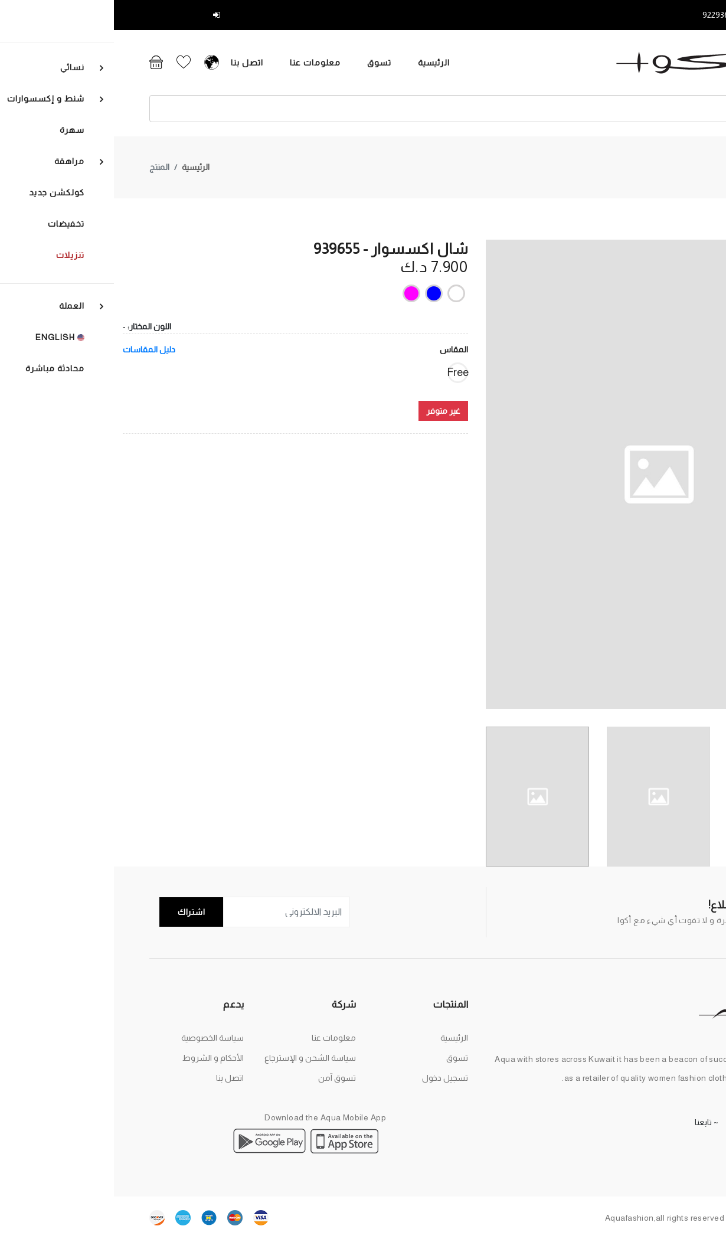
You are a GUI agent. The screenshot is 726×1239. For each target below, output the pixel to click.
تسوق (237, 62)
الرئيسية (292, 62)
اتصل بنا (105, 62)
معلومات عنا (173, 62)
